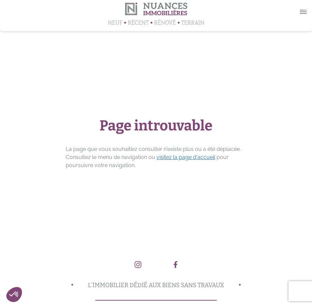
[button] (14, 294)
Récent (138, 23)
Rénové (165, 23)
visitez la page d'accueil (186, 157)
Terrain (192, 23)
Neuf (115, 23)
